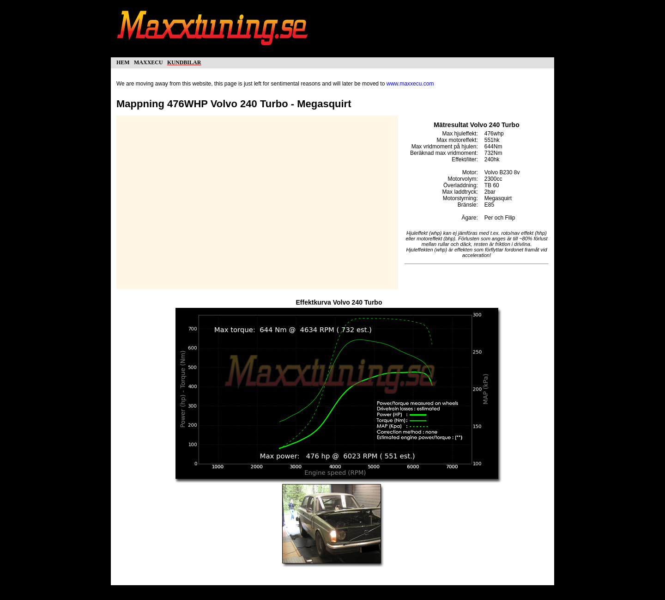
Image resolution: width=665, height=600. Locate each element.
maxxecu (148, 61)
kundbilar (184, 61)
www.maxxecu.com (410, 83)
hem (123, 61)
